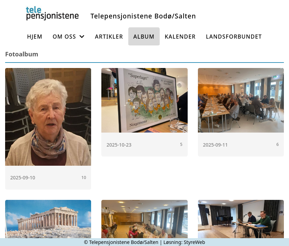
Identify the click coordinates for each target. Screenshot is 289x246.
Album (144, 36)
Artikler (109, 36)
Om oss (69, 36)
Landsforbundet (234, 36)
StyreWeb (194, 242)
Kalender (180, 36)
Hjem (34, 36)
